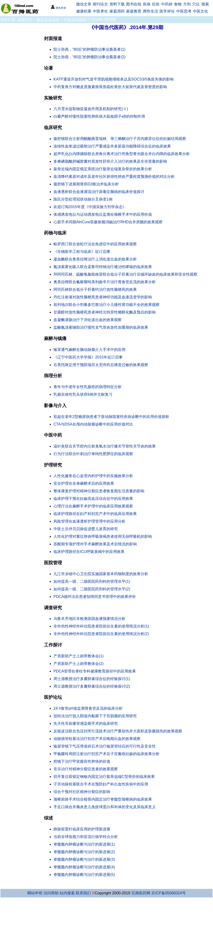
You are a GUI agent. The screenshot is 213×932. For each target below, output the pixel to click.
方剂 (187, 4)
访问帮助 (51, 893)
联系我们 (83, 893)
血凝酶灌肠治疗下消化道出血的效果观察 (87, 320)
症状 (156, 4)
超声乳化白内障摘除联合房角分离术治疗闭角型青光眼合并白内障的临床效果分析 (121, 154)
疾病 (147, 4)
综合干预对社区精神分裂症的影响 (81, 792)
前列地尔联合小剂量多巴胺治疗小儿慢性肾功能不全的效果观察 (106, 305)
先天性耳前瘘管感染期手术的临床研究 (85, 723)
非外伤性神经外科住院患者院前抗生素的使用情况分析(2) (101, 634)
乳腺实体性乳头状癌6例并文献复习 (82, 394)
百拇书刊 (24, 20)
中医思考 (183, 11)
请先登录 (58, 7)
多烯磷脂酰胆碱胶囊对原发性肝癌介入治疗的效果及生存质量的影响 (110, 161)
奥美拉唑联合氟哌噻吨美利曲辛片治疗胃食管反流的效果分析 (104, 282)
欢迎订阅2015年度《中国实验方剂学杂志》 (89, 207)
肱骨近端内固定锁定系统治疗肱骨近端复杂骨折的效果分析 (102, 169)
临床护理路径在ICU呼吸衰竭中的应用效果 (88, 552)
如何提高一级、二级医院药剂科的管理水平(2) (91, 589)
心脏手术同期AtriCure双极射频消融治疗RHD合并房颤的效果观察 (108, 222)
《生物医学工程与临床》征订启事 (81, 252)
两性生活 (150, 11)
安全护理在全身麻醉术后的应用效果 (83, 483)
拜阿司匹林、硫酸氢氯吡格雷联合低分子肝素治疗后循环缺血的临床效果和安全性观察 (125, 274)
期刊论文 (100, 4)
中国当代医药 (75, 20)
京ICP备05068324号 (168, 893)
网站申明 (34, 893)
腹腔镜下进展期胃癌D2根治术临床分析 (86, 184)
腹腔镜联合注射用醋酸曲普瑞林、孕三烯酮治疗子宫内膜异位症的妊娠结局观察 (119, 139)
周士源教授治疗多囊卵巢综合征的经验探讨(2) (91, 686)
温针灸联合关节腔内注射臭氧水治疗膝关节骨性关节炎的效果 (104, 446)
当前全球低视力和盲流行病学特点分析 (85, 837)
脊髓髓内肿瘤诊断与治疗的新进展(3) (84, 859)
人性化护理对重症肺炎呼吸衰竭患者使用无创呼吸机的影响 (102, 536)
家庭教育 (133, 11)
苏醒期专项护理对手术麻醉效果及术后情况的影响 (95, 544)
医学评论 (167, 11)
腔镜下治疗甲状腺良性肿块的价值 (81, 761)
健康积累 (83, 11)
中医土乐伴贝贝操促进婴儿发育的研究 (85, 529)
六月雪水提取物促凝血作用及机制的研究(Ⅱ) (90, 109)
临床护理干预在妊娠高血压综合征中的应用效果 (93, 499)
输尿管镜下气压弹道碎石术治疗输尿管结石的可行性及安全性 (104, 746)
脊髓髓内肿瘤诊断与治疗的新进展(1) (84, 844)
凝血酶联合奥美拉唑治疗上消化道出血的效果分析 (95, 259)
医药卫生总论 (48, 20)
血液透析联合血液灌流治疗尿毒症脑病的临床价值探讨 (98, 192)
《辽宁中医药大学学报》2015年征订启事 (88, 357)
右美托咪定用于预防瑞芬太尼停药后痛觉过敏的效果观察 (100, 365)
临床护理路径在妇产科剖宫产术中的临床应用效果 (95, 514)
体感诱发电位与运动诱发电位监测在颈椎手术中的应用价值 (102, 214)
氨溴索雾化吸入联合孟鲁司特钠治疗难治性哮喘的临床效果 (102, 267)
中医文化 (200, 11)
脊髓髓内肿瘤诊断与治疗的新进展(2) (84, 852)
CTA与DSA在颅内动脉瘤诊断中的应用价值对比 (93, 424)
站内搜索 (67, 893)
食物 (178, 4)
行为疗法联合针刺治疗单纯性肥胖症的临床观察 (93, 454)
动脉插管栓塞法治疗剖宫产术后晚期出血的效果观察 (97, 739)
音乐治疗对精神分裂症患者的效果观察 (85, 769)
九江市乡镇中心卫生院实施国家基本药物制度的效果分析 (100, 574)
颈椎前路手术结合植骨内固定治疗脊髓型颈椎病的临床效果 (102, 799)
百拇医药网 (140, 893)
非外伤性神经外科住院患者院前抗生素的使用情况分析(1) (101, 626)
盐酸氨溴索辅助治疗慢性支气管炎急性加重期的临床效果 (100, 327)
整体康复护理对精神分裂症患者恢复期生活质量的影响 (98, 491)
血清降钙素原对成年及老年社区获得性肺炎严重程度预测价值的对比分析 (114, 177)
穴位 (196, 4)
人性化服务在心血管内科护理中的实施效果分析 (93, 476)
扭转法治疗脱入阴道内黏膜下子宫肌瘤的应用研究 (95, 716)
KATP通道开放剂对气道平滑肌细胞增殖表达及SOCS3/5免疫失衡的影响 (113, 79)
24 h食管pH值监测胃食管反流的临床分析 (88, 708)
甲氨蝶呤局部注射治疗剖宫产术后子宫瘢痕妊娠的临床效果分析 (106, 754)
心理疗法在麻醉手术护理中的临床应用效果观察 (93, 506)
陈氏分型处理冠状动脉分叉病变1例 (82, 199)
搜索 (205, 4)
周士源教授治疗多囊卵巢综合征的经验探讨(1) (91, 679)
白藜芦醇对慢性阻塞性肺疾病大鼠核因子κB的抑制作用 (99, 116)
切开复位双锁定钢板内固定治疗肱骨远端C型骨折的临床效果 (104, 777)
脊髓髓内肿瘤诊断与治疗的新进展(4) (84, 867)
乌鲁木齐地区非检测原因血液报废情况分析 (89, 619)
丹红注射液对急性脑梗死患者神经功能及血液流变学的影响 (102, 297)
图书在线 (133, 4)
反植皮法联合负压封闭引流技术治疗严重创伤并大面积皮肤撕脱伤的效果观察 (117, 731)
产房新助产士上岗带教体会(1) (78, 656)
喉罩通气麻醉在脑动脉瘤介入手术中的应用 (89, 350)
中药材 (167, 4)
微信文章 (83, 4)
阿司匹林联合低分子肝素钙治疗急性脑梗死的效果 (95, 289)
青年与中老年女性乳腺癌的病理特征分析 (87, 387)
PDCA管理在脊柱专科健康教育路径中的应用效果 (94, 671)
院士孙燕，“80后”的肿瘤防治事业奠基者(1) (89, 49)
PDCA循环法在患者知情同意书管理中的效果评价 (94, 597)
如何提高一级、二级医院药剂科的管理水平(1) (91, 581)
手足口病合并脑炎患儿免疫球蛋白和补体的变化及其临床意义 (104, 807)
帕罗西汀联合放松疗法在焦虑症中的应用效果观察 (95, 244)
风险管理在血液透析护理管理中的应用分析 (89, 521)
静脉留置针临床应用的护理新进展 (81, 829)
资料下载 (117, 4)
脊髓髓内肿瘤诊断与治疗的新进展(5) (84, 875)
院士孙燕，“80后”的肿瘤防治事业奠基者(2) (89, 57)
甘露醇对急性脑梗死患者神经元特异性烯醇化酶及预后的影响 (104, 312)
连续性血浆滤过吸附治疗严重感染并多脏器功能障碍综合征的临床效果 (112, 146)
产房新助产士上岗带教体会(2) (78, 664)
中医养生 (100, 11)
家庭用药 (117, 11)
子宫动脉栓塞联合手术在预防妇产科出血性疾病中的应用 (100, 784)
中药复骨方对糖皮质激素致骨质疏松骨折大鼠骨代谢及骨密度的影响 (110, 87)
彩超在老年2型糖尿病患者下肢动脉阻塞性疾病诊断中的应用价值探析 (111, 417)
